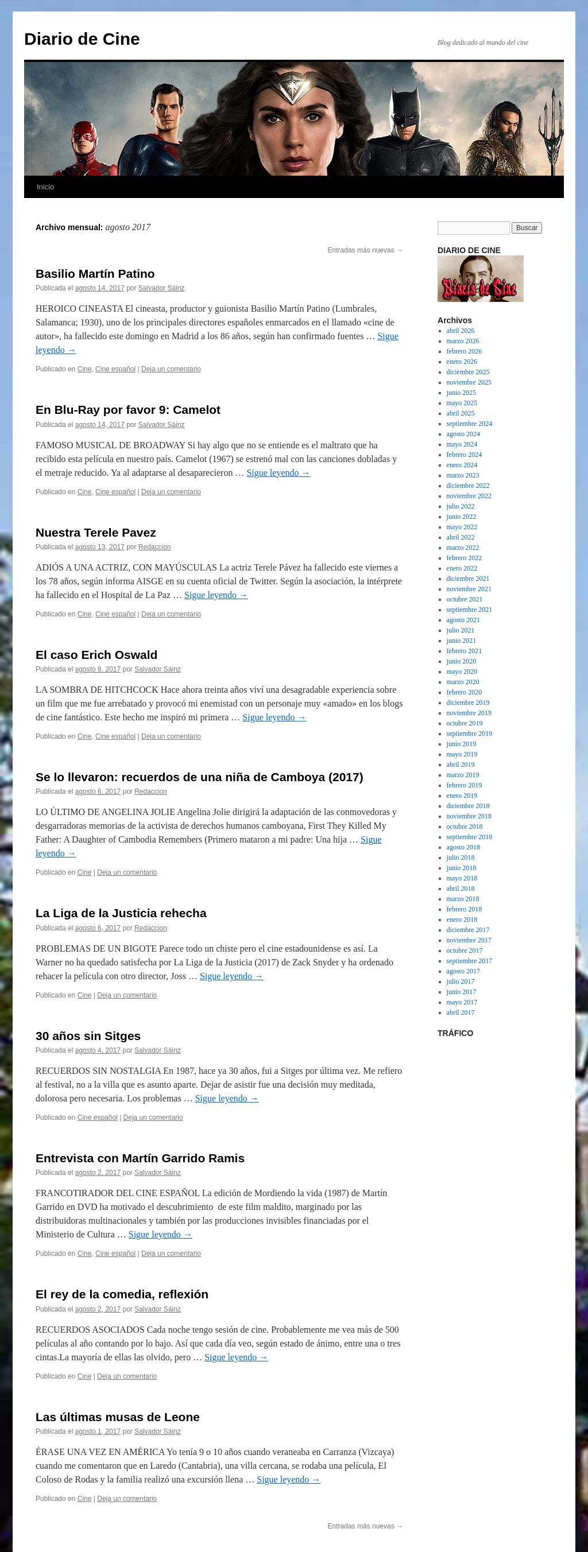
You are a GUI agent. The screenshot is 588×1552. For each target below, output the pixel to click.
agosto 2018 (463, 847)
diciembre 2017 (468, 930)
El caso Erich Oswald (96, 654)
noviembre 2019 (469, 713)
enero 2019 (462, 795)
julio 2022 (461, 506)
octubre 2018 (465, 826)
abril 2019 (461, 765)
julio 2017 (461, 981)
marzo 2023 (463, 475)
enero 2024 (462, 465)
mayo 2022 (462, 527)
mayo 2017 (462, 1002)
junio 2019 (462, 744)
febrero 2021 (464, 651)
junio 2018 (462, 868)
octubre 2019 (465, 723)
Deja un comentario (171, 369)
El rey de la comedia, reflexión (122, 1294)
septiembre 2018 (470, 837)
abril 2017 (461, 1012)
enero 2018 (462, 919)
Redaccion (154, 547)
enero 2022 (462, 568)
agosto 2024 (463, 434)
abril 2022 (461, 537)
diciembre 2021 (468, 579)
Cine (85, 369)
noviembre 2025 (469, 382)
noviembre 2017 (469, 940)
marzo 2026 (463, 341)
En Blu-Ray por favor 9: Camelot (128, 409)
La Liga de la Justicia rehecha (121, 912)
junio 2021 (462, 641)
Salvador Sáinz (161, 288)
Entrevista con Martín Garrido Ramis (140, 1158)
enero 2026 (462, 362)
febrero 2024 (464, 455)
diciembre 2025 (468, 372)
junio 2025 (462, 393)
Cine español (115, 369)
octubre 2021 (465, 599)
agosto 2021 (463, 620)
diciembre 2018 (468, 806)
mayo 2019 (462, 754)
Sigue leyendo (278, 473)
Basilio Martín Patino (95, 273)
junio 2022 (462, 517)
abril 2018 (461, 888)
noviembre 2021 (469, 589)
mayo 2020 (462, 672)
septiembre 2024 (470, 424)
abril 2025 (461, 413)
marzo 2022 (463, 548)
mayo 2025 (462, 403)
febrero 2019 (464, 785)
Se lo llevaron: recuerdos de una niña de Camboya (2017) (199, 776)
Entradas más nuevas (365, 250)
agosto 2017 (463, 971)
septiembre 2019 (470, 734)
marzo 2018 (463, 899)
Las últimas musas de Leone (118, 1416)
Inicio (45, 187)
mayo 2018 (462, 878)
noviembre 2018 (469, 816)
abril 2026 (461, 331)
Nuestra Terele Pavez (96, 532)
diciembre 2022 (468, 486)
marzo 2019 (463, 775)
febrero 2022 (464, 558)
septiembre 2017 (470, 961)
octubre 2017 (465, 950)
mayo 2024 (462, 444)
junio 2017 (462, 992)
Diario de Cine (82, 38)
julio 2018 (461, 857)
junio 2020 (462, 661)
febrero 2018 (464, 909)
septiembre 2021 (470, 610)
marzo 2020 (463, 682)
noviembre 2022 (469, 496)
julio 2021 (461, 630)
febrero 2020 (464, 692)
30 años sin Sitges (88, 1035)
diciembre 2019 (468, 703)
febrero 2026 (464, 351)
